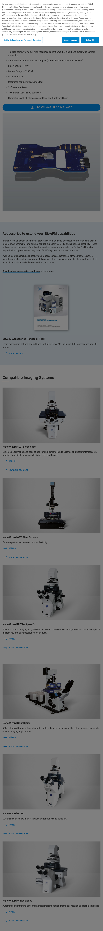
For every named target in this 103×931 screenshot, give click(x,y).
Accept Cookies (70, 40)
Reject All (90, 40)
